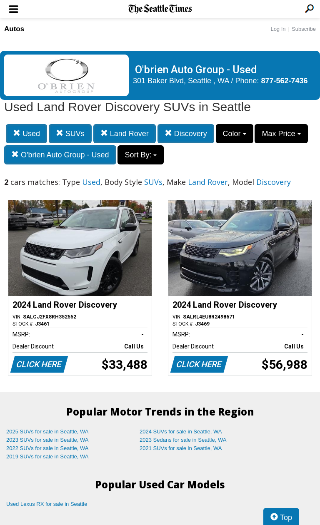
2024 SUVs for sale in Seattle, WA (181, 431)
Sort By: (141, 155)
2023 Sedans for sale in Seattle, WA (183, 440)
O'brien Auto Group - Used (60, 154)
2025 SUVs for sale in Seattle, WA (47, 431)
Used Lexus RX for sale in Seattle (46, 504)
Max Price (281, 133)
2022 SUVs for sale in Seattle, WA (47, 448)
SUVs (70, 133)
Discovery (186, 133)
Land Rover (124, 133)
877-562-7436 (284, 81)
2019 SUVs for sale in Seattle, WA (47, 456)
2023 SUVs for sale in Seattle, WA (47, 440)
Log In (277, 29)
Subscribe (304, 29)
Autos (14, 29)
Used (26, 133)
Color (234, 133)
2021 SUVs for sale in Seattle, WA (181, 448)
